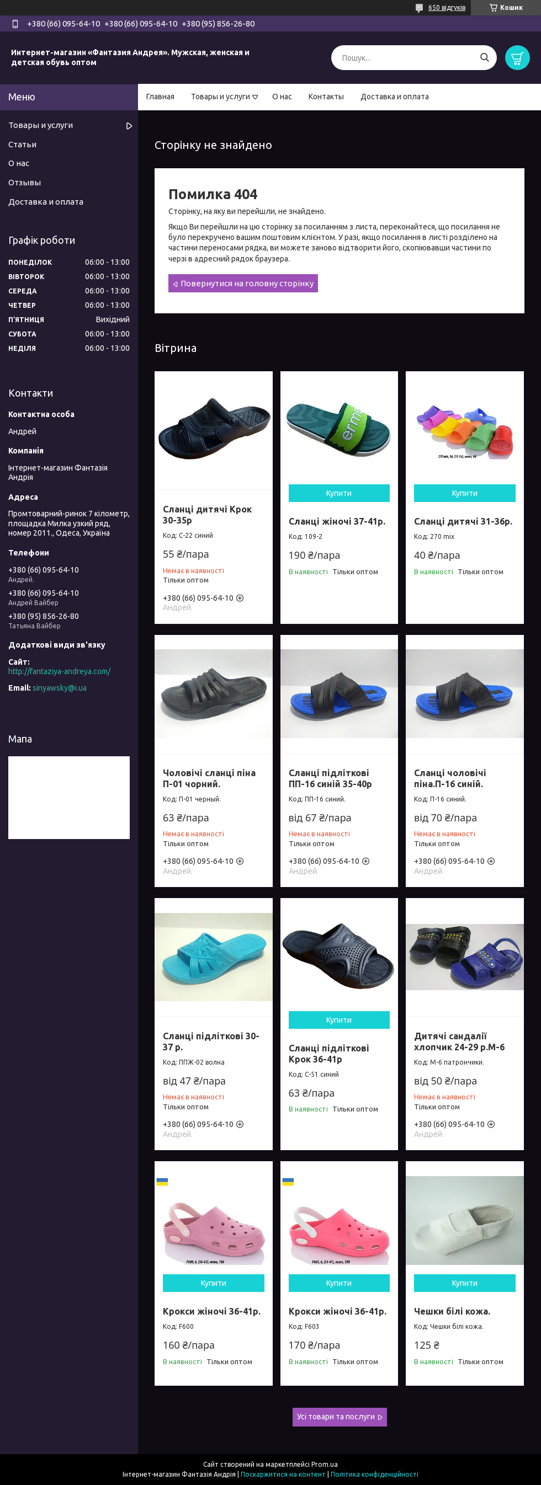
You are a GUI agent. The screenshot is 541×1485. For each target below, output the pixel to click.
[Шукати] (484, 57)
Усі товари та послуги (336, 1416)
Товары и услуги (220, 96)
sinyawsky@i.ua (60, 687)
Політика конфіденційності (374, 1474)
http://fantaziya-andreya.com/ (59, 671)
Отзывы (24, 182)
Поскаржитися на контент (283, 1474)
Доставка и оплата (394, 96)
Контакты (326, 96)
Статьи (22, 144)
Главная (160, 96)
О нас (282, 96)
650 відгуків (446, 7)
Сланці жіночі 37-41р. (337, 521)
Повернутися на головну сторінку (247, 283)
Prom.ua (324, 1464)
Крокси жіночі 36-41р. (212, 1311)
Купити (339, 493)
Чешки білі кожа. (452, 1311)
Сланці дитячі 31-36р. (463, 521)
